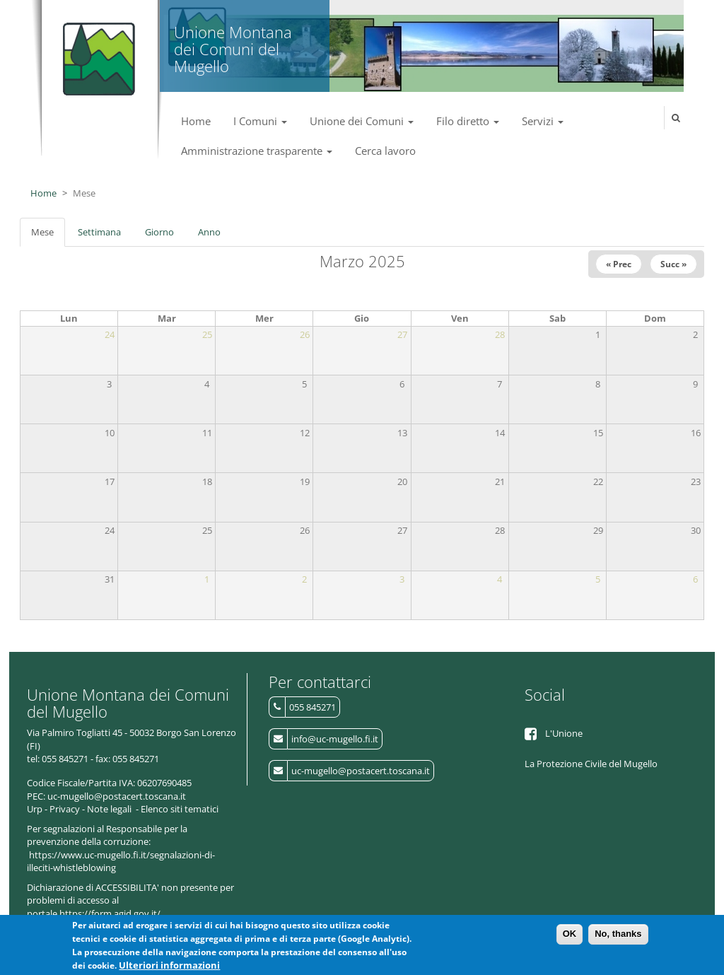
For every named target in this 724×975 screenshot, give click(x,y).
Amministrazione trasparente (256, 151)
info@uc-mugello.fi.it (334, 738)
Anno (209, 232)
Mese (48, 236)
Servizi (543, 121)
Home (196, 121)
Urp (34, 808)
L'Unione (564, 733)
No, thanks (618, 938)
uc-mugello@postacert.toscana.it (360, 770)
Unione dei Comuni (362, 121)
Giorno (159, 232)
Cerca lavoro (385, 151)
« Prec (618, 264)
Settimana (99, 232)
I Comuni (260, 121)
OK (570, 938)
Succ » (673, 264)
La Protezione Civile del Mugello (591, 763)
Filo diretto (467, 121)
